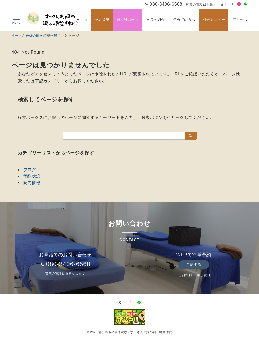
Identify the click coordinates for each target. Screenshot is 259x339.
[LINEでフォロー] (246, 4)
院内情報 (31, 182)
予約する (193, 264)
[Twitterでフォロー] (232, 4)
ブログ (29, 169)
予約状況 (31, 176)
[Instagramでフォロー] (239, 4)
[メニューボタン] (16, 19)
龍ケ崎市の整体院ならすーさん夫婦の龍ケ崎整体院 (135, 332)
